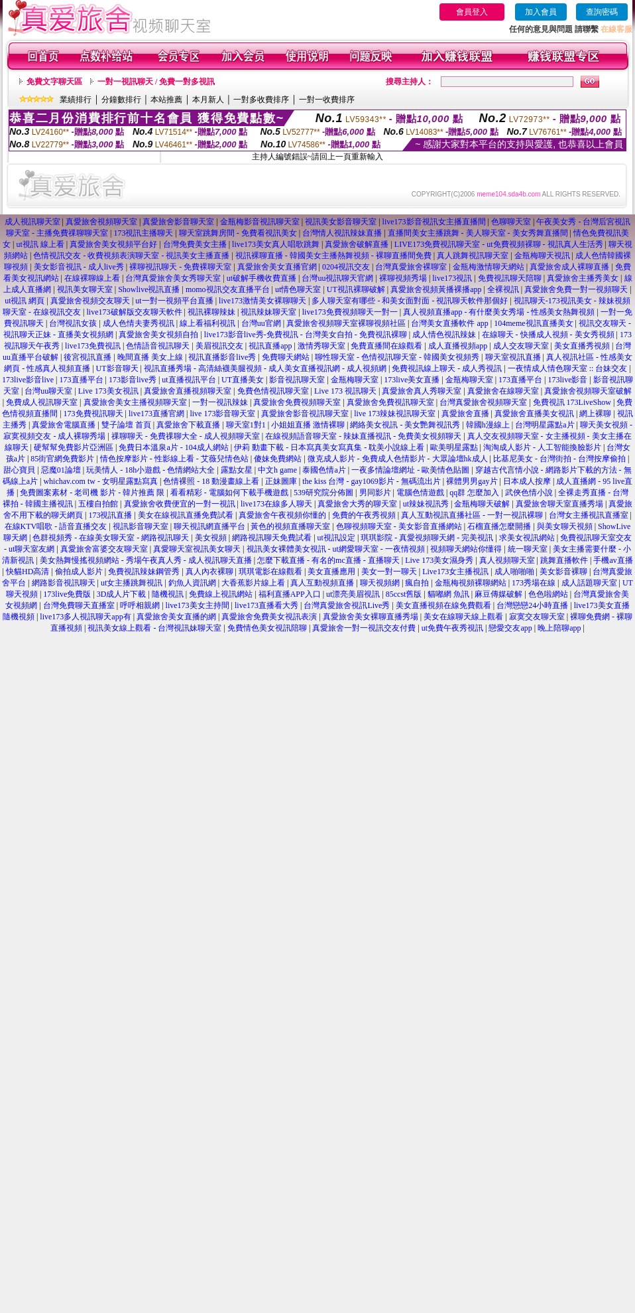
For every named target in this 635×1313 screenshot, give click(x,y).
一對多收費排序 (261, 99)
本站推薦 (166, 99)
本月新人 (208, 99)
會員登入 (472, 12)
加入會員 (541, 12)
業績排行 (75, 99)
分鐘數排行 (121, 99)
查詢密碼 (602, 12)
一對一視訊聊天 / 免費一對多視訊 (156, 81)
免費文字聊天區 (54, 81)
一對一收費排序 (327, 99)
